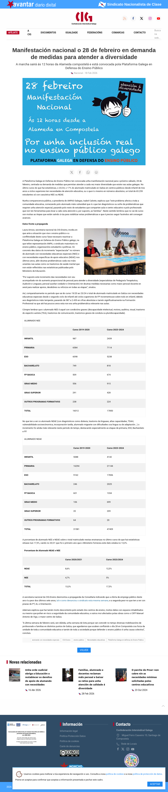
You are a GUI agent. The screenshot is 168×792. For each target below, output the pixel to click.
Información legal (69, 731)
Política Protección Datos (73, 736)
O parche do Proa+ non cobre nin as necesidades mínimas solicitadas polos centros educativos (145, 677)
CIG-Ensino (67, 640)
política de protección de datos (147, 774)
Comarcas (118, 32)
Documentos (48, 32)
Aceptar (155, 784)
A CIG (29, 32)
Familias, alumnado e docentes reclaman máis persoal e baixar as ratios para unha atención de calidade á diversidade (91, 679)
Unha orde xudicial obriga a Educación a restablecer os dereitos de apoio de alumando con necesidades (38, 677)
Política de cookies (69, 741)
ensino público (79, 640)
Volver (84, 650)
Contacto (140, 32)
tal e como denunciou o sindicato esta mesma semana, (83, 600)
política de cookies (115, 774)
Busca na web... (157, 34)
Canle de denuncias (70, 746)
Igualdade (71, 32)
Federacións (94, 32)
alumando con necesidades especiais (45, 640)
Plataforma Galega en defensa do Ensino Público (126, 640)
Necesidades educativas (96, 640)
